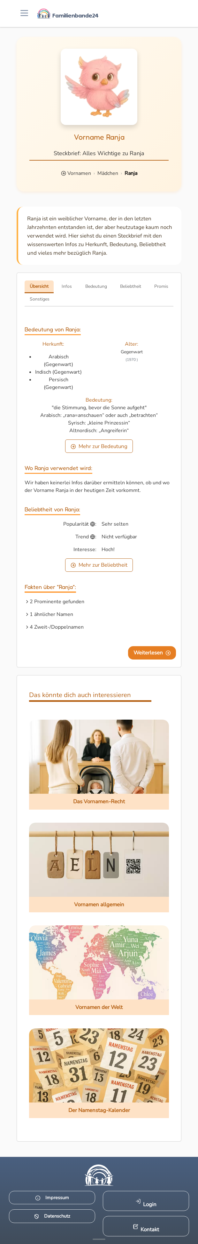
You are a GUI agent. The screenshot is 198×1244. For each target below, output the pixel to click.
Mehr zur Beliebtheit (99, 565)
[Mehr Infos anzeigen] (99, 1239)
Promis (161, 286)
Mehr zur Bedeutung (99, 446)
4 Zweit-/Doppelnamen (57, 627)
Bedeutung (96, 286)
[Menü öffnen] (24, 13)
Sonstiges (40, 299)
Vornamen (79, 173)
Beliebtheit (130, 286)
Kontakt (146, 1228)
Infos (67, 286)
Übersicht (39, 286)
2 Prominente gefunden (57, 601)
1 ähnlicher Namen (51, 614)
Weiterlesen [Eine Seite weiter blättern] (152, 652)
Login (146, 1203)
